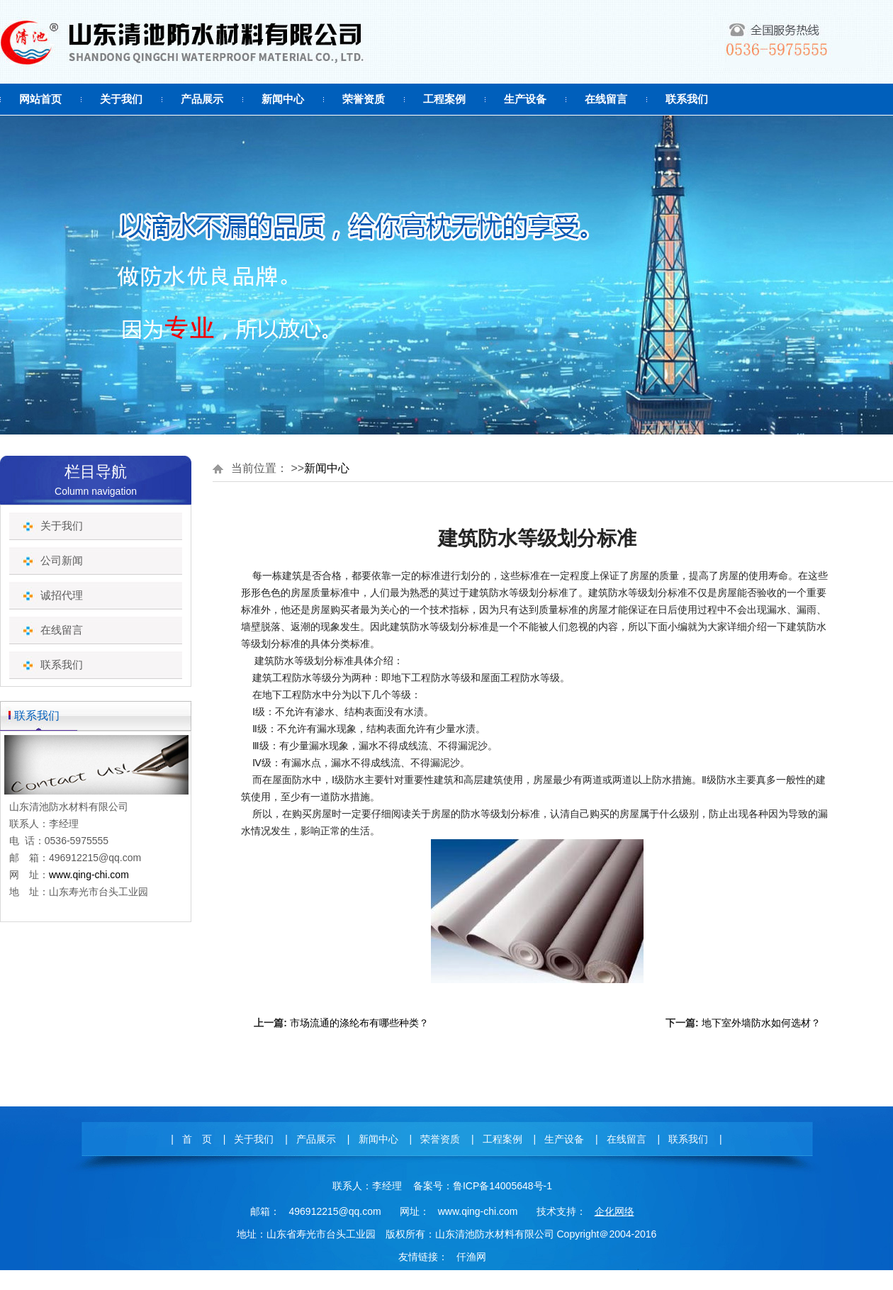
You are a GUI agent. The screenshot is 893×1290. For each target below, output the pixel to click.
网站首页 (40, 99)
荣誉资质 (363, 99)
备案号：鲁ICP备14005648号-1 (482, 1185)
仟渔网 (471, 1256)
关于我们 (121, 99)
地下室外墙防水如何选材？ (761, 1022)
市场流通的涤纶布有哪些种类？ (359, 1022)
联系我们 (686, 99)
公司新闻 (61, 560)
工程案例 (444, 99)
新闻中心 (283, 99)
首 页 (197, 1139)
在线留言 (606, 99)
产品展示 (202, 99)
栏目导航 (95, 472)
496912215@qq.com (334, 1211)
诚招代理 (61, 595)
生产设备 (525, 99)
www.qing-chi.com (89, 874)
